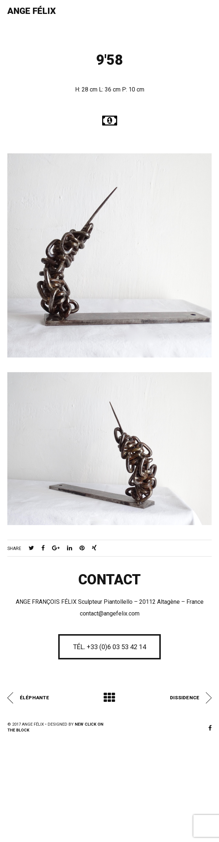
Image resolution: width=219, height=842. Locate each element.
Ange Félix (31, 11)
